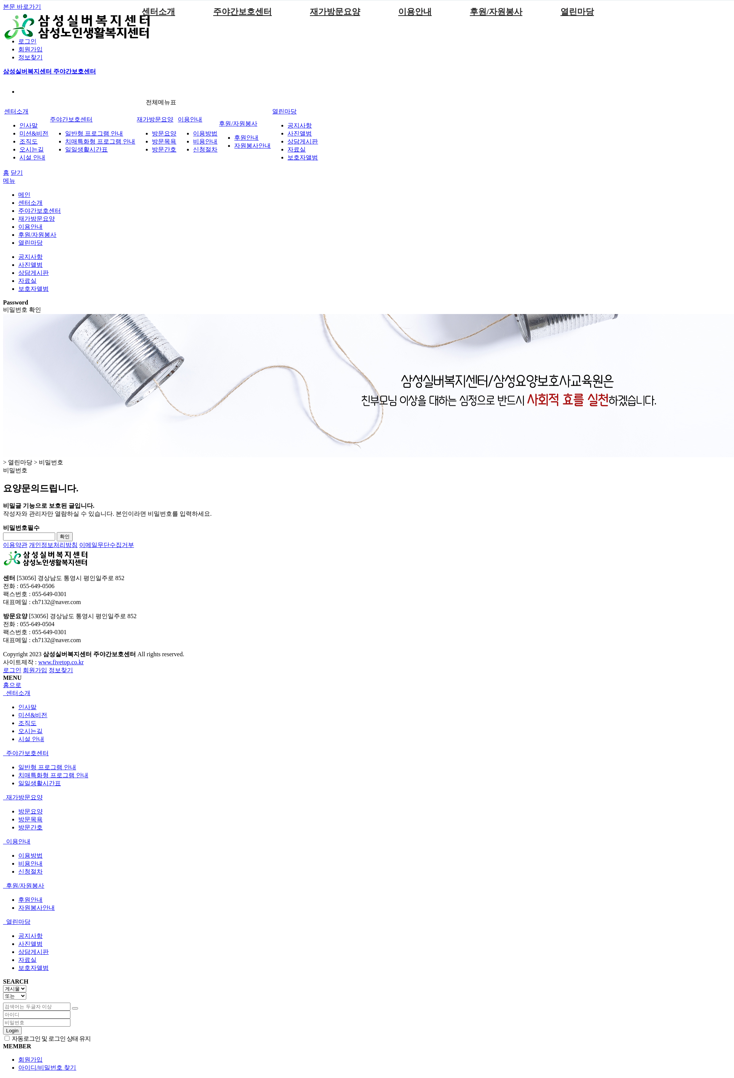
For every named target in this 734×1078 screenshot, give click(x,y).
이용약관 (15, 545)
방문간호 (164, 149)
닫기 (17, 172)
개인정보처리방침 (53, 545)
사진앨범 (299, 133)
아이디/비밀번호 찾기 (47, 1067)
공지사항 (299, 125)
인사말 (28, 125)
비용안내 (205, 141)
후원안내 (246, 137)
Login (12, 1030)
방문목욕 (164, 141)
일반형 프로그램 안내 (94, 133)
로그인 (27, 41)
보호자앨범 (302, 157)
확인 (65, 536)
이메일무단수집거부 (106, 545)
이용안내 (415, 11)
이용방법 (205, 133)
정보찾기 (30, 57)
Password (15, 302)
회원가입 (30, 49)
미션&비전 (33, 133)
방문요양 (164, 133)
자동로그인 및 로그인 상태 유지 (48, 1038)
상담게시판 (302, 141)
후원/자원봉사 (496, 11)
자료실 (296, 149)
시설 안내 (32, 157)
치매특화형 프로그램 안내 (100, 141)
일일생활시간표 (86, 149)
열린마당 (577, 11)
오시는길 (31, 149)
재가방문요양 (335, 11)
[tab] (367, 693)
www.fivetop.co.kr (60, 662)
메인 (24, 194)
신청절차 (205, 149)
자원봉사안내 (252, 145)
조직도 (28, 141)
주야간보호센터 (242, 11)
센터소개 (158, 11)
